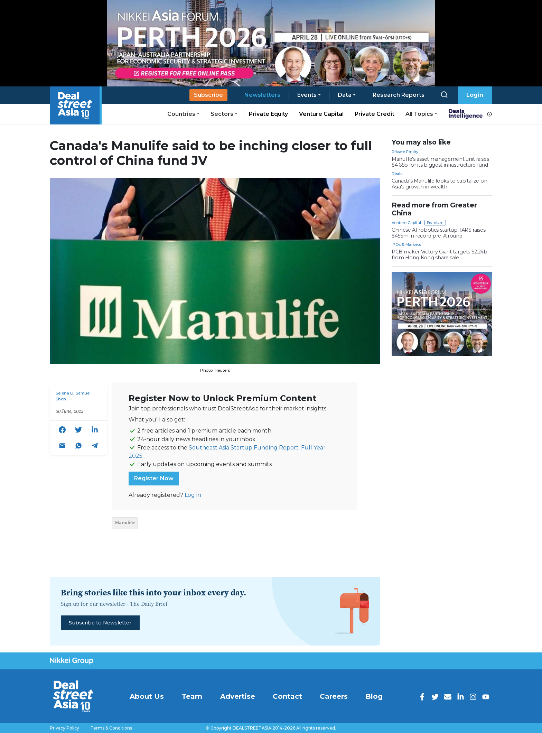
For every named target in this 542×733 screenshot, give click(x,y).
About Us (147, 696)
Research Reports (398, 95)
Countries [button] (181, 114)
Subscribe (208, 95)
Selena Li (64, 393)
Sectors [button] (222, 114)
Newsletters (262, 95)
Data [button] (345, 95)
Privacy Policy (64, 728)
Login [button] (474, 95)
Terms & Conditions (111, 728)
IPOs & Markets (406, 244)
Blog (374, 696)
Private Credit (374, 114)
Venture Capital (321, 114)
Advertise (237, 696)
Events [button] (307, 95)
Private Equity (268, 114)
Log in (193, 495)
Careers (334, 696)
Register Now (154, 478)
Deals (397, 173)
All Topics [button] (419, 114)
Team (191, 696)
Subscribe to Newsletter (100, 623)
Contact (287, 696)
